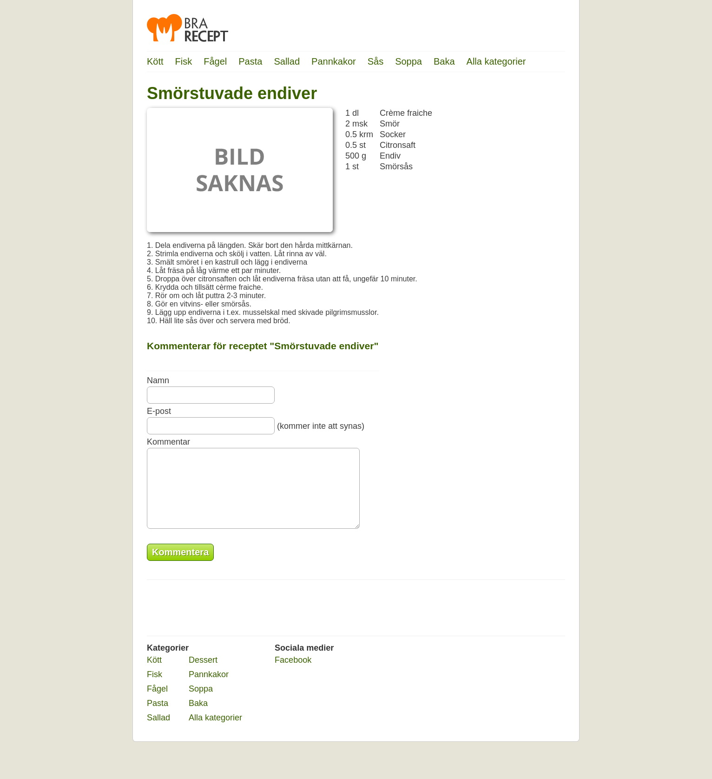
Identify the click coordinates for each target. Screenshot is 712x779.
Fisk (183, 61)
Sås (375, 61)
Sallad (287, 61)
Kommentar (168, 441)
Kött (155, 61)
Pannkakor (333, 61)
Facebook (293, 674)
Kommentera (180, 566)
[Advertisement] (528, 225)
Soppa (408, 61)
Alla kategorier (496, 61)
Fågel (215, 61)
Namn (158, 380)
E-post (159, 411)
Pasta (250, 61)
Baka (444, 61)
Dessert (203, 674)
